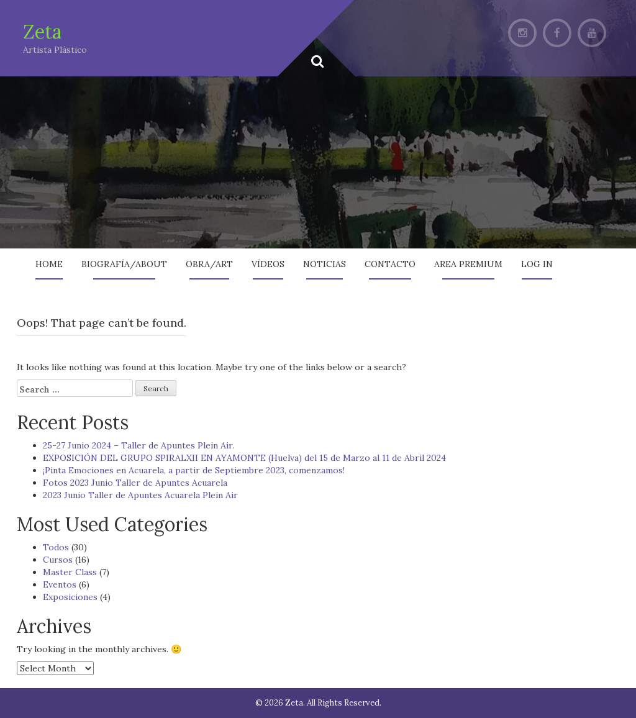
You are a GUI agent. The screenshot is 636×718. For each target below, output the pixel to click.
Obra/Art (209, 264)
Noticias (324, 264)
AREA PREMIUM (468, 264)
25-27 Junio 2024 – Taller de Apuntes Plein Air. (138, 445)
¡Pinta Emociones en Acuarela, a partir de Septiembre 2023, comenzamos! (194, 470)
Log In (537, 264)
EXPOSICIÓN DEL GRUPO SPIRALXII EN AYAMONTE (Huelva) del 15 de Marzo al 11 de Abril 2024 (244, 457)
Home (49, 264)
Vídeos (268, 264)
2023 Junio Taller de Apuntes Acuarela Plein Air (140, 495)
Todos (56, 547)
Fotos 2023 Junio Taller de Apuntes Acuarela (135, 482)
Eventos (59, 584)
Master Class (70, 572)
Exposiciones (70, 596)
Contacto (390, 264)
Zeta (42, 31)
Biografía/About (124, 264)
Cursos (58, 559)
